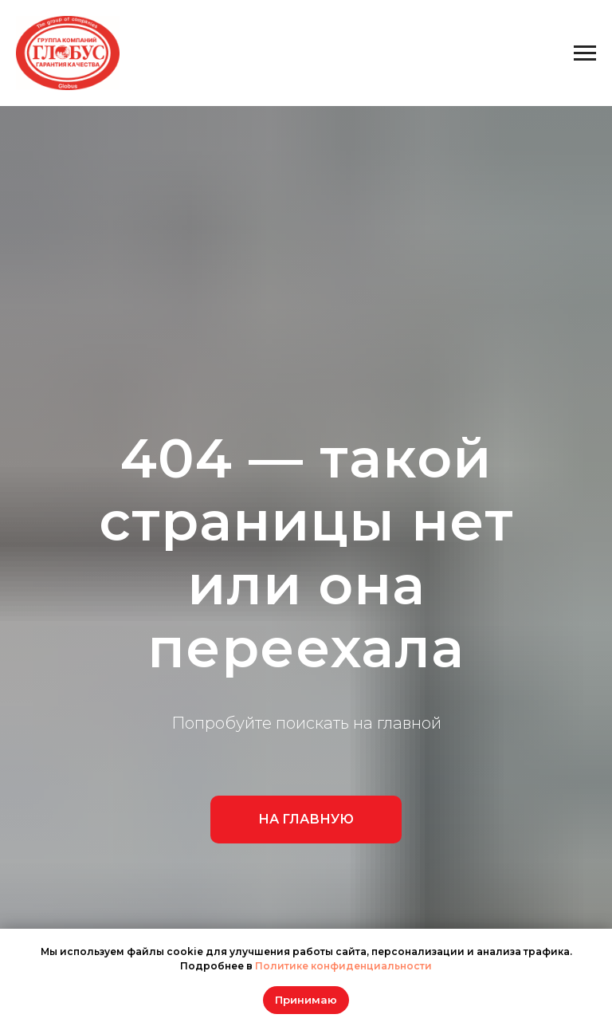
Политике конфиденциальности (343, 966)
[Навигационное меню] (585, 53)
